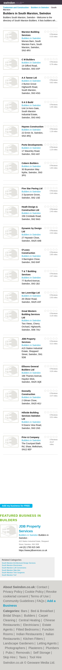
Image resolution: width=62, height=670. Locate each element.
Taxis (23, 657)
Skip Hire (10, 657)
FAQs (41, 601)
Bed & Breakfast (42, 611)
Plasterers (35, 648)
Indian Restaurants (29, 634)
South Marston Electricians (12, 565)
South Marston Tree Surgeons (13, 572)
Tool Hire (35, 657)
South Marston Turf (9, 575)
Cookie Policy (34, 591)
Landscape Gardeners (18, 643)
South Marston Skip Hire (11, 570)
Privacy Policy (12, 591)
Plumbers (52, 648)
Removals (23, 652)
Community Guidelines (18, 601)
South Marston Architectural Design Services (19, 563)
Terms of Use (39, 596)
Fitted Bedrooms (28, 629)
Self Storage (42, 652)
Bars (24, 611)
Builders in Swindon (28, 535)
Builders (30, 615)
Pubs (9, 652)
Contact (42, 587)
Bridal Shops (12, 615)
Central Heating (30, 620)
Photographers (15, 648)
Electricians (31, 625)
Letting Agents (47, 643)
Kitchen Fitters (33, 638)
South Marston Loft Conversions (14, 568)
